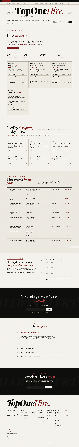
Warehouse (57, 422)
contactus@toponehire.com (12, 433)
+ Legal (16, 20)
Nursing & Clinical (41, 412)
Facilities (56, 415)
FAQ (12, 23)
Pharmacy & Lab (41, 420)
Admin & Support (58, 418)
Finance (23, 410)
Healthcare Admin (41, 417)
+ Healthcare (21, 20)
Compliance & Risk (24, 418)
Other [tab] (47, 135)
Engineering (50, 410)
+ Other (32, 20)
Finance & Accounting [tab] (13, 135)
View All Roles (74, 247)
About (65, 412)
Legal (31, 410)
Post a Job (24, 47)
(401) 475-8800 (9, 431)
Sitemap (8, 438)
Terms (8, 436)
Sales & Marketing (58, 425)
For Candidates (37, 20)
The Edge (8, 23)
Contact (65, 418)
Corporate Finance (24, 415)
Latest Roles (48, 20)
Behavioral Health (41, 419)
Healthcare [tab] (30, 135)
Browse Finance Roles (13, 47)
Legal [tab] (23, 135)
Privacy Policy (50, 442)
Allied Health (40, 415)
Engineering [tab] (39, 135)
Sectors (43, 20)
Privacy (8, 434)
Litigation (31, 414)
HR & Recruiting (58, 423)
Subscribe (49, 309)
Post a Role (68, 22)
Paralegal (31, 415)
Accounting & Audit (24, 417)
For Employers (66, 415)
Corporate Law (32, 412)
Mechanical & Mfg (50, 412)
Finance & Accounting (10, 20)
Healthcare (41, 410)
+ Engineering (27, 20)
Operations (57, 420)
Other (57, 410)
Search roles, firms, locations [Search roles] (59, 22)
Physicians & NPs (41, 414)
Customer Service (58, 427)
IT (55, 417)
